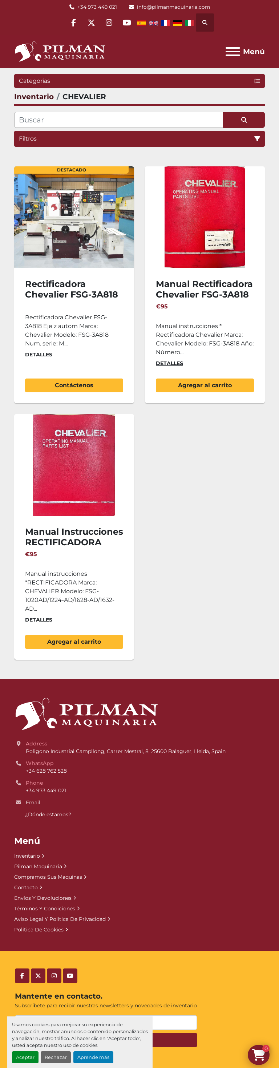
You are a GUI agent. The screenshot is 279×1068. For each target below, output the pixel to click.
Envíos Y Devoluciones (43, 898)
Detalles (38, 354)
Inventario (27, 856)
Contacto (26, 887)
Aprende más (93, 1057)
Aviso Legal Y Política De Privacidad (60, 919)
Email (33, 802)
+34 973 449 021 (97, 7)
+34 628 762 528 (46, 771)
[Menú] (233, 51)
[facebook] (72, 22)
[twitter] (91, 22)
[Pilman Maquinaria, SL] (86, 714)
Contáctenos (74, 385)
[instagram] (109, 22)
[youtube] (128, 22)
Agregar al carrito (205, 385)
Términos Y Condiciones (44, 908)
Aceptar (25, 1057)
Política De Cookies (39, 929)
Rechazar (56, 1057)
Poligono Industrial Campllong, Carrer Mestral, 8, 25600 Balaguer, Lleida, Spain (126, 751)
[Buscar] (118, 120)
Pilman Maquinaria (38, 866)
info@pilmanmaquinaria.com (173, 7)
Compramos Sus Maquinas (48, 877)
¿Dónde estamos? (48, 814)
